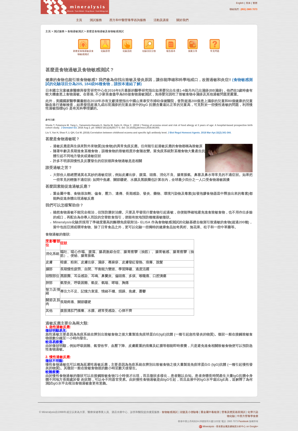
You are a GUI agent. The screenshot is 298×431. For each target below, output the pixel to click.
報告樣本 (171, 45)
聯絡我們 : (235, 9)
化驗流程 (127, 45)
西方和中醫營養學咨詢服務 (127, 20)
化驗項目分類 (149, 45)
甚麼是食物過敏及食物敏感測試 (105, 31)
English (239, 3)
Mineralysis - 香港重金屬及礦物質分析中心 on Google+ (230, 426)
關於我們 (182, 20)
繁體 (255, 3)
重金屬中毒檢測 (210, 412)
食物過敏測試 (75, 31)
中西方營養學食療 (247, 416)
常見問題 (214, 45)
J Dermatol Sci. (69, 127)
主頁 (79, 20)
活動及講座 (161, 20)
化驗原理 (105, 45)
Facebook (244, 421)
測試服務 (96, 20)
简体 (248, 3)
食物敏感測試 (170, 412)
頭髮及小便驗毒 (189, 412)
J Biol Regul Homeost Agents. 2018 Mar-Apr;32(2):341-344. (199, 132)
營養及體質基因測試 (234, 412)
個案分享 (192, 45)
